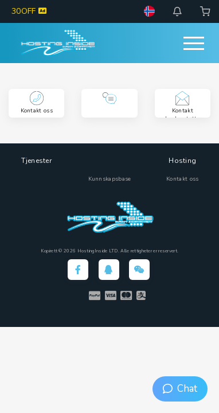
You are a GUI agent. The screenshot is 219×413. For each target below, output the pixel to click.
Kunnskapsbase (109, 179)
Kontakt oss (182, 179)
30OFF (28, 11)
